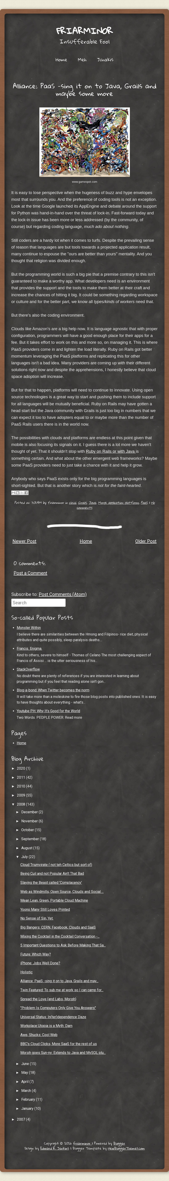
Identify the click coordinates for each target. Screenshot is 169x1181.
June (25, 1064)
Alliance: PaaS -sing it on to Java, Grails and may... (59, 981)
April (25, 1081)
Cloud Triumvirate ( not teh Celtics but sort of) (56, 865)
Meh (82, 59)
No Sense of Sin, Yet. (36, 918)
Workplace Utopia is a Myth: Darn (46, 1026)
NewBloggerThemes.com (126, 1148)
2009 (21, 795)
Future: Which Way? (35, 954)
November (30, 821)
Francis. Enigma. (29, 648)
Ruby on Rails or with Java (111, 451)
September (30, 839)
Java (92, 502)
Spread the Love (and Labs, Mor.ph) (48, 999)
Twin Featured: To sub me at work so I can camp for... (61, 990)
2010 (21, 786)
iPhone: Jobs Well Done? (40, 963)
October (28, 830)
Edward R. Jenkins (54, 1148)
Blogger (119, 1143)
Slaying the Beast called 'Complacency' (51, 882)
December (30, 812)
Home (61, 59)
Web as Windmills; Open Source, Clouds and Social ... (62, 891)
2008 (21, 804)
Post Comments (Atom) (63, 594)
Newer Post (24, 541)
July (25, 857)
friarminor (84, 31)
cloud (72, 502)
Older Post (146, 541)
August (27, 848)
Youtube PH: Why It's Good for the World (48, 711)
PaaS (144, 502)
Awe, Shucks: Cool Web (38, 1035)
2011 (21, 777)
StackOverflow (28, 669)
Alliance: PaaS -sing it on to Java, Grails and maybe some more (84, 90)
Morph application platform (118, 502)
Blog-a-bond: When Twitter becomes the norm (53, 690)
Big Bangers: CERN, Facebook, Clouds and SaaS (58, 927)
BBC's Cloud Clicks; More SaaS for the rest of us (58, 1044)
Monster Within (29, 628)
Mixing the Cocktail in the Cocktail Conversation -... (60, 936)
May (25, 1072)
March (26, 1091)
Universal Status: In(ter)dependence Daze (53, 1017)
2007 (21, 1119)
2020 (21, 768)
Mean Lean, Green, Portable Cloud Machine (54, 900)
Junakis (105, 59)
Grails (82, 502)
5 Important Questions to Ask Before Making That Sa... (63, 945)
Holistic (26, 972)
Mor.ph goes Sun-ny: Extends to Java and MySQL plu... (63, 1053)
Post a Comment (30, 573)
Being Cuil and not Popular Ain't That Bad (52, 873)
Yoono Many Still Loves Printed (45, 909)
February (28, 1099)
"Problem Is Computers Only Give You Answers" (58, 1008)
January (27, 1108)
